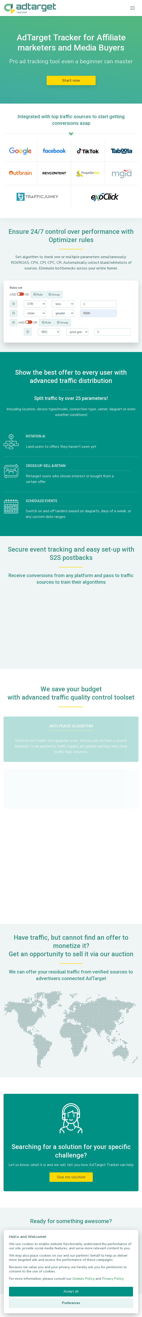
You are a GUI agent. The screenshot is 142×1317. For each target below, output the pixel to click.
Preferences (71, 1303)
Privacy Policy (113, 1278)
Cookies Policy (83, 1278)
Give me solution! (71, 1177)
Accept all (71, 1291)
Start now (71, 80)
